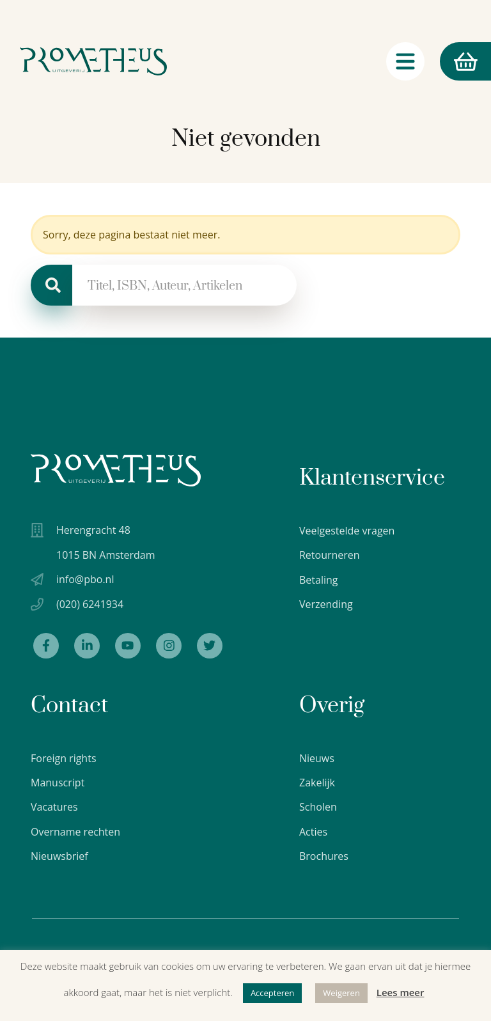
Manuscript (57, 782)
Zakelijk (317, 782)
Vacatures (54, 807)
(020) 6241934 (89, 604)
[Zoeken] (51, 285)
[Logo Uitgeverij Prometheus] (94, 63)
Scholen (318, 807)
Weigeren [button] (341, 993)
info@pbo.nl (85, 579)
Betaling (318, 580)
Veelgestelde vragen (346, 531)
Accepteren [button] (272, 993)
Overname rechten (75, 832)
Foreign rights (64, 758)
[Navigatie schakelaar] (405, 63)
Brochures (323, 857)
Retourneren (329, 555)
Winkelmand (458, 63)
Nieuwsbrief (59, 857)
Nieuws (316, 758)
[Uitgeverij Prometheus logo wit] (116, 470)
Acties (313, 832)
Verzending (326, 604)
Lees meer (401, 992)
